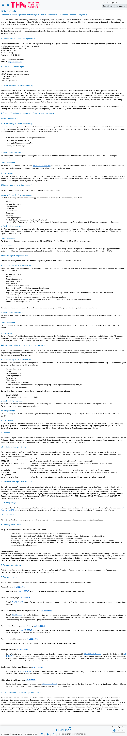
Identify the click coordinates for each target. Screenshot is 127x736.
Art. (22, 649)
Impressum (5, 734)
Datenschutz (17, 734)
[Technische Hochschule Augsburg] (25, 5)
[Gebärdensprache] (47, 734)
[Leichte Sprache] (41, 734)
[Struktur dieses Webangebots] (53, 734)
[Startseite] (8, 5)
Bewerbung (108, 6)
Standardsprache (118, 727)
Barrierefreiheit (31, 734)
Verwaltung (120, 6)
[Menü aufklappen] (3, 5)
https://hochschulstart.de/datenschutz (15, 355)
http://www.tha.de (15, 62)
